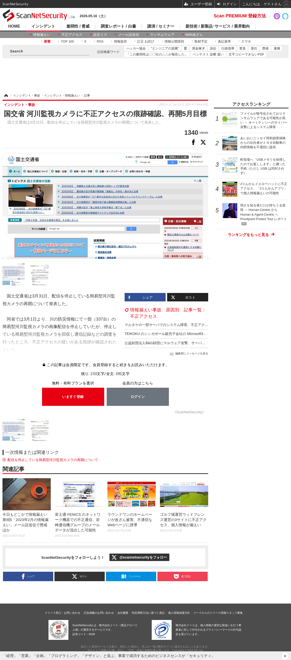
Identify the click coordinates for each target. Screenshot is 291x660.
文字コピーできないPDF (246, 54)
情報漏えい (41, 35)
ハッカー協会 (136, 48)
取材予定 (200, 41)
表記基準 (224, 41)
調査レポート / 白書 (118, 26)
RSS (100, 41)
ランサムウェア (162, 35)
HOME (14, 26)
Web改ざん (194, 35)
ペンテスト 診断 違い (208, 54)
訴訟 (213, 48)
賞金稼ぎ (198, 48)
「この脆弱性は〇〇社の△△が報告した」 (157, 54)
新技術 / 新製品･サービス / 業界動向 (218, 26)
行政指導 (227, 48)
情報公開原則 (174, 41)
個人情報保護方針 (179, 612)
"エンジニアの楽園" (165, 48)
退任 (254, 48)
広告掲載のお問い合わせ (99, 612)
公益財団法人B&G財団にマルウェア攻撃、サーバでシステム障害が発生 (181, 343)
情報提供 (120, 41)
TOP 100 (67, 41)
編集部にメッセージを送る (191, 353)
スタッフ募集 (234, 612)
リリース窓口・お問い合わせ (62, 612)
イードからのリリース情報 (210, 612)
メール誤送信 (128, 35)
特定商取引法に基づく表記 (148, 612)
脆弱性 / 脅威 (78, 26)
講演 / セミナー (160, 26)
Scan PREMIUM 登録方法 (240, 15)
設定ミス (100, 35)
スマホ (246, 41)
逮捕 (277, 48)
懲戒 (265, 48)
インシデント (43, 26)
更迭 (242, 48)
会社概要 (122, 612)
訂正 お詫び (145, 41)
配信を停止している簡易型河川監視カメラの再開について (52, 460)
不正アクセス (71, 35)
